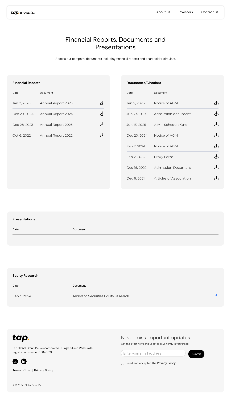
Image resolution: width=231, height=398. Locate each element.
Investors (186, 12)
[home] (23, 12)
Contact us (209, 12)
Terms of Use (22, 370)
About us (163, 12)
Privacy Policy (43, 370)
